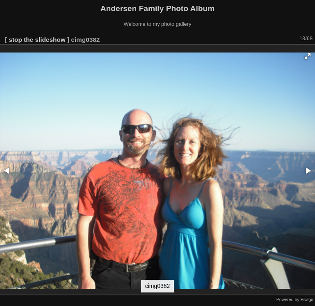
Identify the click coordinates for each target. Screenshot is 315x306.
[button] (307, 56)
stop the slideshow (37, 39)
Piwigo (307, 299)
